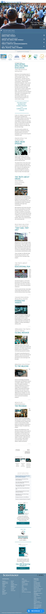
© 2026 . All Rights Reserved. (12, 612)
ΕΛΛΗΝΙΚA (12, 588)
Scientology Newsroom (37, 586)
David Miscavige (36, 587)
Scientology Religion (37, 583)
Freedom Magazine (37, 595)
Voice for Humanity (25, 583)
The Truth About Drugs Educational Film (22, 488)
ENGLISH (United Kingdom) (5, 584)
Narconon (29, 56)
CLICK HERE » (23, 540)
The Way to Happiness (10, 57)
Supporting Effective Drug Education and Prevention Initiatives (23, 476)
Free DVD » (23, 523)
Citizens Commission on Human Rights (37, 608)
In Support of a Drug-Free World (38, 603)
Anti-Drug (35, 56)
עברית (3, 587)
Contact (23, 590)
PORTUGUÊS (13, 590)
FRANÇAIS (4, 586)
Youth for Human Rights (37, 606)
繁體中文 (3, 591)
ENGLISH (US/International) (5, 581)
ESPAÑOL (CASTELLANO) (13, 586)
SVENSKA (12, 583)
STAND (35, 596)
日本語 (3, 589)
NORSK (12, 582)
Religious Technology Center (38, 588)
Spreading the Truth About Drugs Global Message (22, 495)
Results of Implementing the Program (23, 499)
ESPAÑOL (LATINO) (14, 584)
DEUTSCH (4, 594)
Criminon (24, 56)
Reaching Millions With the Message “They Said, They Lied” (23, 485)
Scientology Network (37, 582)
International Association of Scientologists (38, 594)
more (29, 221)
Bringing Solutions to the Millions (22, 497)
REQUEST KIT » (23, 568)
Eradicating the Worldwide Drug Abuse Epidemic (22, 479)
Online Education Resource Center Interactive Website (22, 491)
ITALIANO (12, 589)
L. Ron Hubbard (24, 580)
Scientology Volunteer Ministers (37, 591)
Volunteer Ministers (25, 584)
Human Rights (41, 56)
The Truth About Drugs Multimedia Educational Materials (22, 482)
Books (23, 587)
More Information (24, 589)
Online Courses (24, 588)
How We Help (3, 59)
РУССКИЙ (4, 590)
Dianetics (35, 581)
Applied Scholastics (17, 56)
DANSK (3, 585)
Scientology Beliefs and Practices (25, 582)
